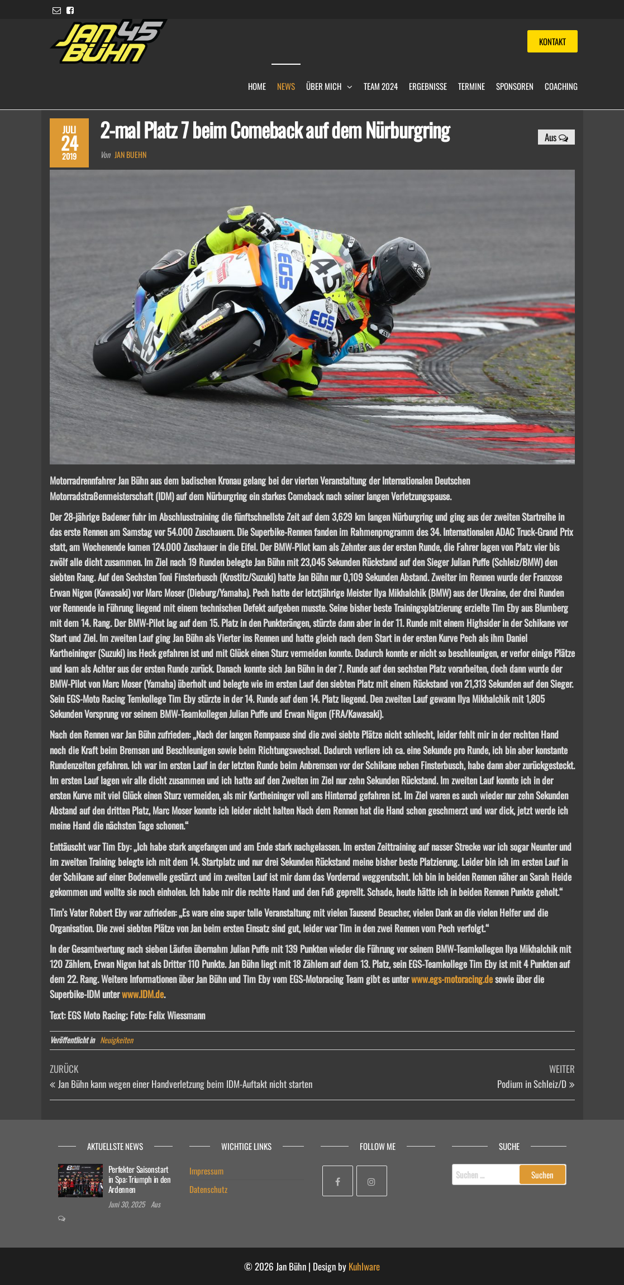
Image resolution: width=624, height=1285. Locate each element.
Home (257, 86)
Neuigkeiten (116, 1040)
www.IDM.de (143, 994)
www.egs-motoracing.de (452, 979)
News (286, 86)
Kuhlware (364, 1266)
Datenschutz (208, 1189)
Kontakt (552, 41)
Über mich (323, 86)
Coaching (561, 86)
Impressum (206, 1170)
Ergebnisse (428, 86)
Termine (471, 86)
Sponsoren (515, 86)
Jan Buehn (130, 154)
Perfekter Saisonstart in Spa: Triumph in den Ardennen (139, 1179)
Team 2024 (381, 86)
